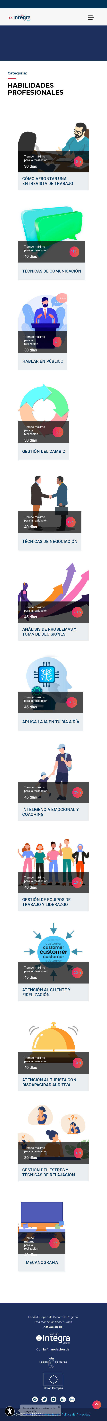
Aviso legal (51, 1414)
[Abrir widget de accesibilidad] (10, 1411)
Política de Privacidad (75, 1414)
